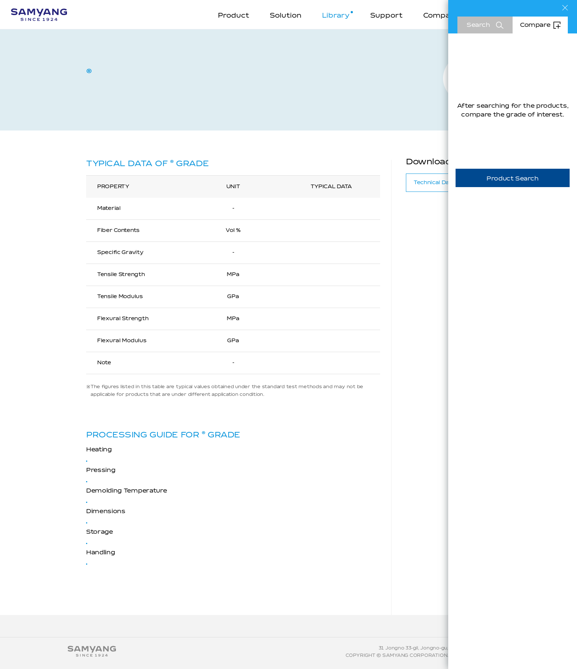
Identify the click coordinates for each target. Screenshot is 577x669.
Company (441, 15)
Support (386, 15)
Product (233, 15)
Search (478, 25)
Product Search (512, 179)
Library (336, 15)
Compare (535, 25)
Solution (285, 15)
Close (564, 7)
